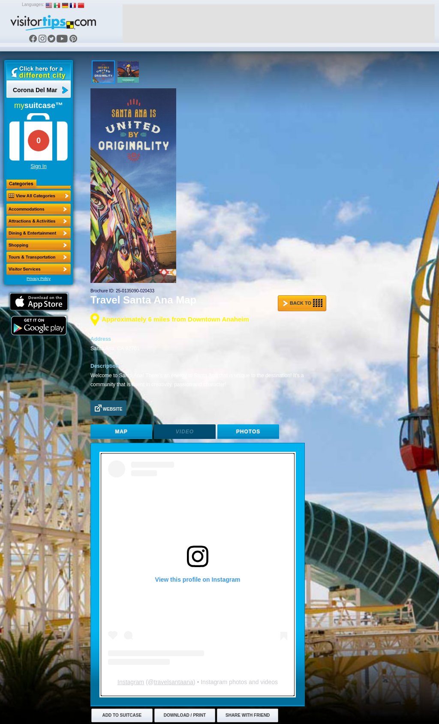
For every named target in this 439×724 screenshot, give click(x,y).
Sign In (38, 166)
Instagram (130, 682)
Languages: (33, 4)
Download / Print (185, 715)
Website (108, 408)
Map (121, 432)
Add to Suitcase (122, 715)
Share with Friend (248, 715)
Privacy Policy (39, 278)
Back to (302, 303)
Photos (248, 432)
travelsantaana (173, 682)
